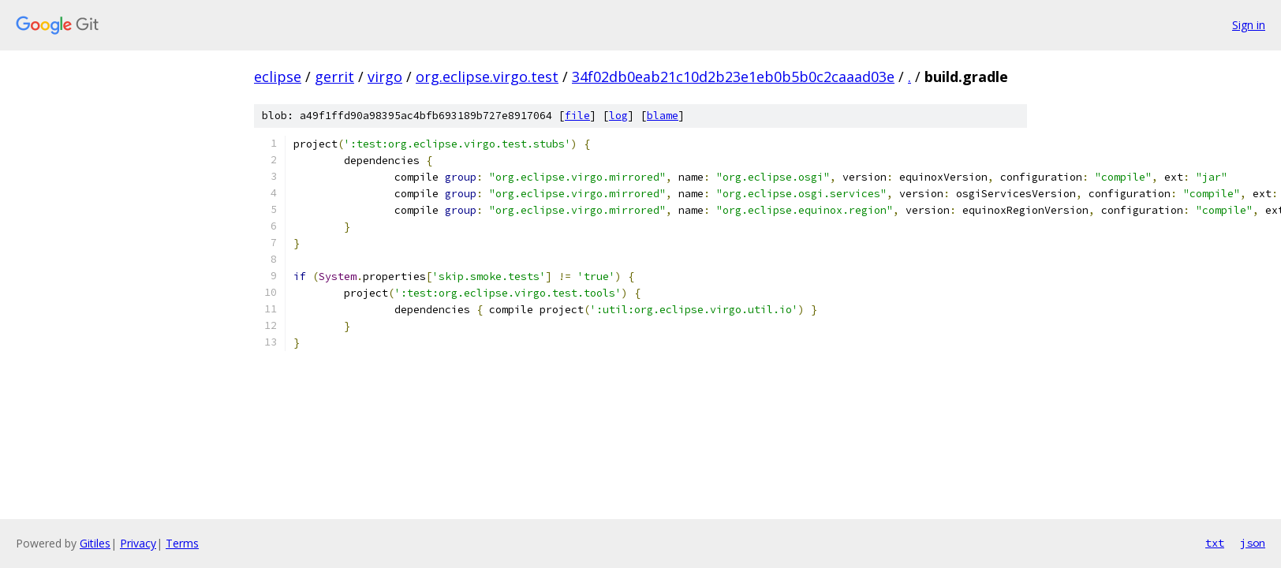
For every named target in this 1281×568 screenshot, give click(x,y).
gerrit (334, 76)
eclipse (277, 76)
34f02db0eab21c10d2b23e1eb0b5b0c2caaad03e (733, 76)
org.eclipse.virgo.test (487, 76)
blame (662, 115)
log (618, 115)
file (577, 115)
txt (1214, 543)
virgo (385, 76)
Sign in (1248, 24)
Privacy (138, 543)
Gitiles (95, 543)
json (1252, 543)
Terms (182, 543)
